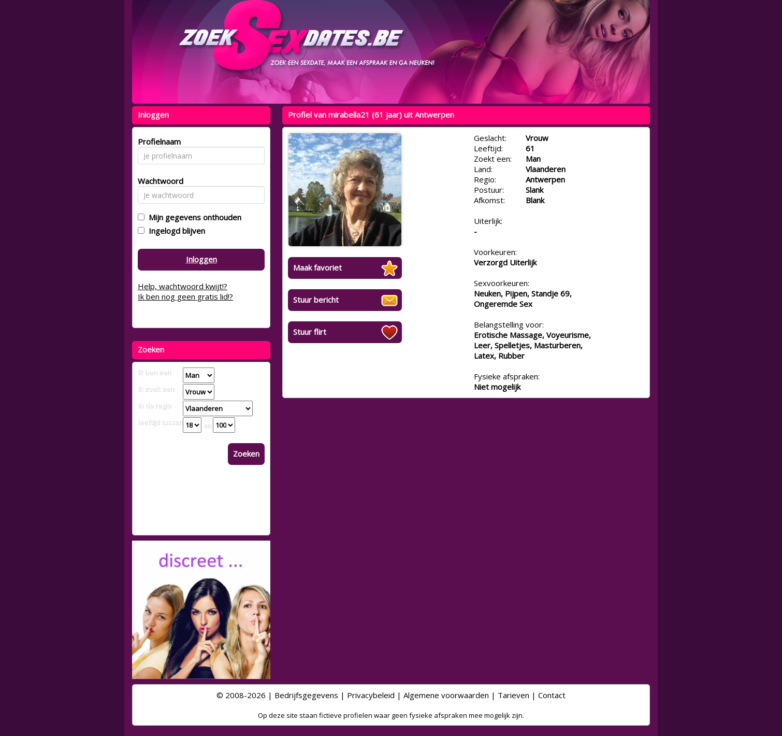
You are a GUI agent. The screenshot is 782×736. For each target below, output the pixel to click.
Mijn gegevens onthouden (192, 217)
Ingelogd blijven (174, 230)
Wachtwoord (158, 181)
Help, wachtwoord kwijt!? (182, 286)
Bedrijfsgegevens (306, 695)
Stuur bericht (316, 299)
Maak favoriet (317, 267)
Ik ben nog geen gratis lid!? (185, 296)
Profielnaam (158, 141)
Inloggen (201, 259)
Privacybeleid (371, 695)
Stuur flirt (309, 332)
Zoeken (246, 453)
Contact (552, 695)
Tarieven (513, 695)
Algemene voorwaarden (446, 695)
